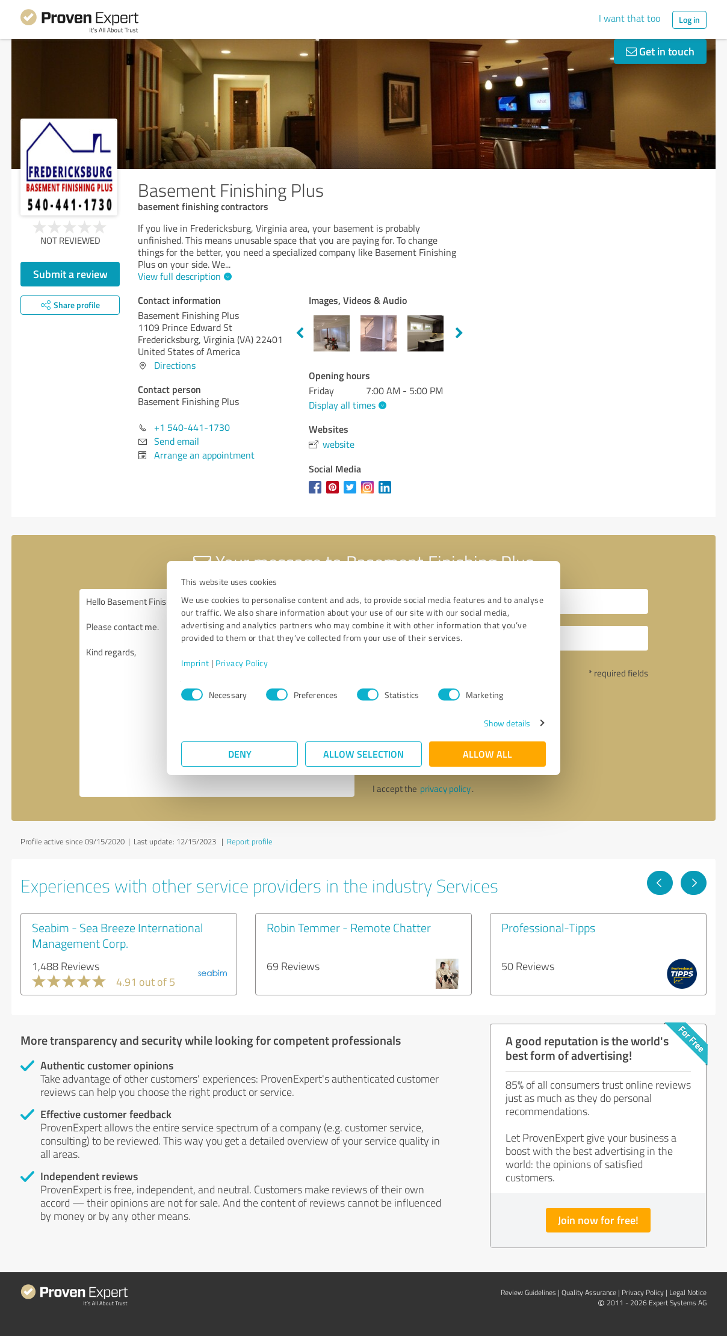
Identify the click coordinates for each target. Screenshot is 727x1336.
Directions (175, 365)
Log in (689, 19)
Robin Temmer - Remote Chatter (349, 927)
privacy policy (445, 788)
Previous (300, 333)
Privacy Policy (241, 663)
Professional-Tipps (548, 927)
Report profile (250, 841)
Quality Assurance (588, 1292)
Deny (240, 754)
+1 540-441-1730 (192, 427)
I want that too (629, 18)
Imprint (195, 663)
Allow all (487, 754)
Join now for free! (598, 1220)
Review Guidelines (528, 1292)
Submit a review (70, 274)
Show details (507, 723)
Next (459, 333)
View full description (183, 276)
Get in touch (660, 51)
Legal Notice (688, 1292)
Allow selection (363, 754)
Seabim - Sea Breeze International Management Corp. (117, 935)
